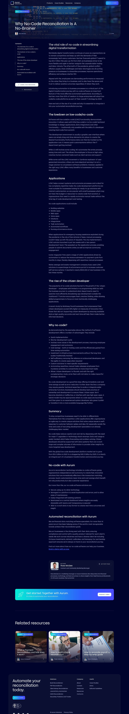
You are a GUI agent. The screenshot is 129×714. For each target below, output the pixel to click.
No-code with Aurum (23, 69)
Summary (20, 66)
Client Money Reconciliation (59, 688)
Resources (69, 3)
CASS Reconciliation (56, 694)
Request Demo (104, 594)
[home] (16, 3)
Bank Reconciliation (56, 683)
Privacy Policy (68, 712)
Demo (91, 685)
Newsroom (80, 688)
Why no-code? (21, 63)
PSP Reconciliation (56, 685)
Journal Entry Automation (58, 691)
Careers (79, 685)
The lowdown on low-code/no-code (26, 53)
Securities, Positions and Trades (60, 696)
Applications (21, 57)
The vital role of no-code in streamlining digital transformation (27, 48)
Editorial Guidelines (96, 688)
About (79, 683)
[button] (50, 3)
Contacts (80, 694)
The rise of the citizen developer (27, 60)
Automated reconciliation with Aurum (26, 73)
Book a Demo (112, 3)
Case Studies (59, 3)
